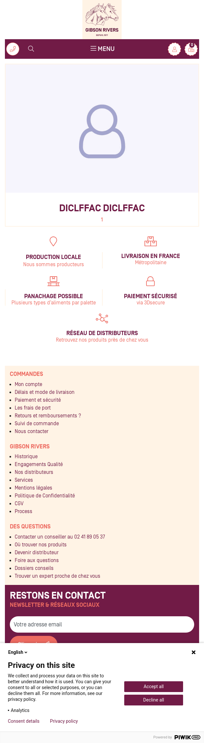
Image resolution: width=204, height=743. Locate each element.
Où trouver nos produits (41, 545)
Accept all (154, 686)
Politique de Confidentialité (45, 496)
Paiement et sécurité (38, 400)
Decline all (153, 700)
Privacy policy (64, 721)
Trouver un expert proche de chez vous (57, 576)
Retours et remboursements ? (48, 416)
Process (23, 511)
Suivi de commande (37, 424)
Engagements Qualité (39, 464)
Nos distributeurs (34, 472)
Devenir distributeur (37, 553)
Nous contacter (31, 431)
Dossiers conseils (34, 568)
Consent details (24, 721)
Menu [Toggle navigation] (103, 48)
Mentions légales (33, 488)
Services (24, 480)
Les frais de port (33, 408)
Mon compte (28, 384)
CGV (19, 504)
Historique (26, 457)
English (18, 652)
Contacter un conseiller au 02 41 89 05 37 (60, 537)
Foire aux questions (37, 560)
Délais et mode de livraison (45, 392)
